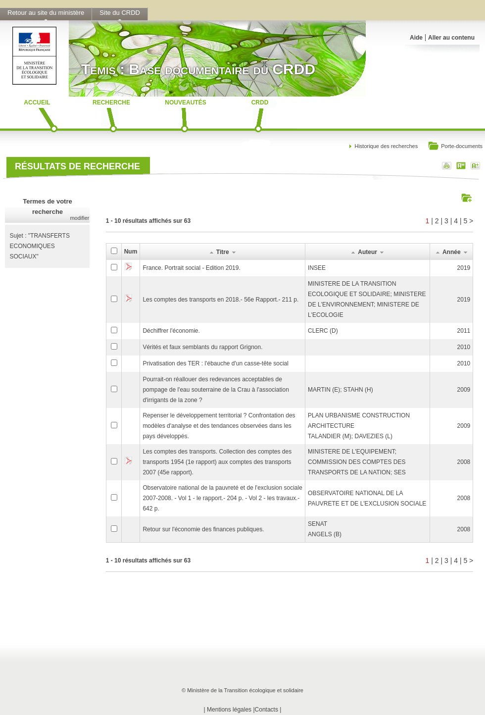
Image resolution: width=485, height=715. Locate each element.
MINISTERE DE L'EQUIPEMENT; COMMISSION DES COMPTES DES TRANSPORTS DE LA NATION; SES (357, 462)
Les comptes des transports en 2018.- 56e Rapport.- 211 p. (220, 299)
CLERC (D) (323, 330)
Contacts (266, 709)
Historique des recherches (386, 146)
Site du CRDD (119, 12)
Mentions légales (229, 709)
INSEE (317, 267)
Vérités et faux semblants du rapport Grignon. (202, 347)
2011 (464, 330)
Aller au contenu (451, 37)
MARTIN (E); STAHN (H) (340, 389)
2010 (464, 347)
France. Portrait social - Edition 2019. (191, 267)
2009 (464, 389)
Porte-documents (455, 147)
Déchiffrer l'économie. (171, 330)
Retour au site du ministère (45, 12)
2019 (464, 267)
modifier (79, 218)
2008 (464, 462)
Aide (416, 37)
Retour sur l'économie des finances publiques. (203, 529)
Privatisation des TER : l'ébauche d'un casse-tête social (216, 363)
